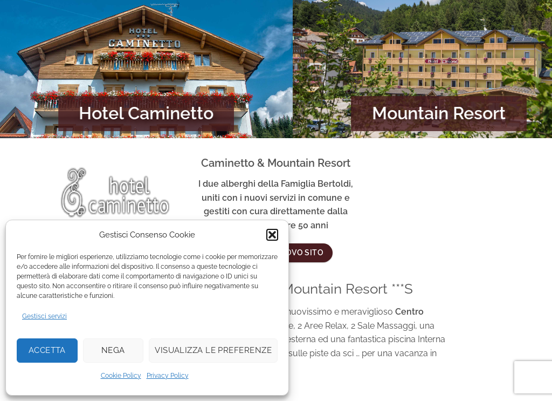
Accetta (47, 350)
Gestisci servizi (44, 316)
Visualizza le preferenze (213, 350)
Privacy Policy (168, 375)
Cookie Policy (121, 375)
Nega (113, 350)
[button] (272, 234)
